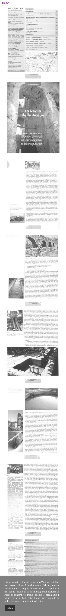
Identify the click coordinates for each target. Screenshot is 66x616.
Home (5, 2)
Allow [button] (10, 608)
